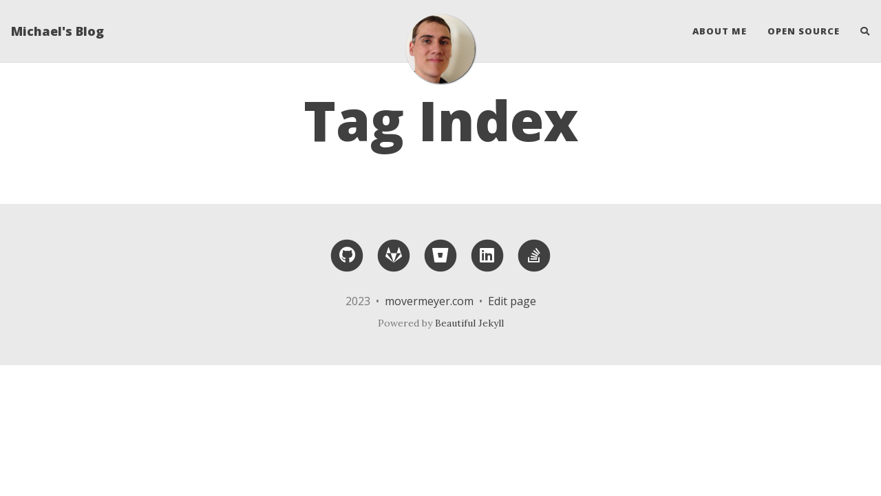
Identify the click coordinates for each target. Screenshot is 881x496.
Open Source (803, 31)
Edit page (512, 301)
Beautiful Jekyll (469, 323)
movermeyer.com (429, 301)
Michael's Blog (57, 31)
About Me (719, 31)
